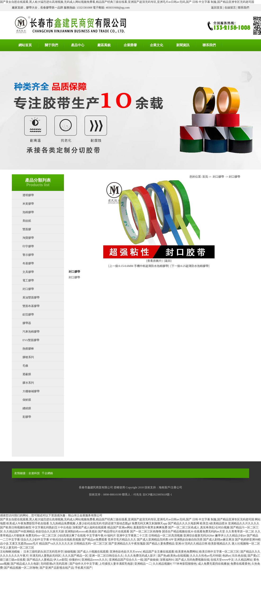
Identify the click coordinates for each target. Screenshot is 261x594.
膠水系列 (28, 382)
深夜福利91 (167, 559)
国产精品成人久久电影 (25, 563)
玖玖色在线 (239, 555)
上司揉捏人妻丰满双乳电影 (116, 563)
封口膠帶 (28, 289)
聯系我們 (243, 7)
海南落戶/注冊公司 (170, 487)
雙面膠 (26, 229)
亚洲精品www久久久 (94, 559)
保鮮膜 (26, 399)
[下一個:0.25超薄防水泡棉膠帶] (190, 266)
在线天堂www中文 (222, 559)
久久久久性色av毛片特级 (205, 555)
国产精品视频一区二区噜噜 (21, 567)
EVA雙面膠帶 (30, 340)
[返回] (167, 260)
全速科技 (34, 473)
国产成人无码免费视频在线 (192, 559)
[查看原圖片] (154, 260)
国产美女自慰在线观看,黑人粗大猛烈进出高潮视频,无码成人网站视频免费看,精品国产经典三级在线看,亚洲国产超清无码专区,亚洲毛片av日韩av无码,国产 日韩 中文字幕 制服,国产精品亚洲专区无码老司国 (127, 2)
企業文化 (156, 45)
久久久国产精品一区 (75, 555)
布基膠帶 (28, 263)
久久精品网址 (243, 559)
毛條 (25, 365)
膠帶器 (26, 323)
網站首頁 (25, 45)
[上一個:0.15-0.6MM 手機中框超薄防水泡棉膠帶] (138, 266)
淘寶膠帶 (28, 237)
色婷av (226, 555)
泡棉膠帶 (28, 212)
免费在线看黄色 (240, 563)
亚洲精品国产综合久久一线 (126, 559)
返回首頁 (216, 7)
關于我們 (51, 45)
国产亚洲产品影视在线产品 (57, 567)
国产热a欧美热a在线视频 (173, 555)
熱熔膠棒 (28, 348)
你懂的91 (74, 559)
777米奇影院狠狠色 (184, 563)
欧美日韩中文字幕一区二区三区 (219, 551)
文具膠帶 (28, 272)
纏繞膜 (26, 408)
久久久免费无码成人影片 (141, 555)
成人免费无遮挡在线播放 (213, 563)
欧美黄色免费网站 (186, 551)
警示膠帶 (28, 254)
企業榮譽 (130, 45)
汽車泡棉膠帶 (31, 331)
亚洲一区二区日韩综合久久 (106, 555)
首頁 (205, 176)
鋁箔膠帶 (28, 314)
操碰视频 (70, 551)
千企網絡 (47, 473)
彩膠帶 (26, 416)
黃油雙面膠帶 (31, 297)
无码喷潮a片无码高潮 (54, 563)
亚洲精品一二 (142, 563)
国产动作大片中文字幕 (83, 563)
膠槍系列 (28, 357)
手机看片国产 (83, 567)
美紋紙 (26, 220)
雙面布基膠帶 (31, 306)
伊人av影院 (61, 559)
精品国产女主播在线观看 (158, 551)
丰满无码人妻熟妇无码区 (45, 555)
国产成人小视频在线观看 (92, 551)
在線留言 (230, 7)
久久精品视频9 (162, 563)
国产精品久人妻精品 (39, 559)
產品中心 (77, 45)
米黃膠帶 (28, 203)
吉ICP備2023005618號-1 (157, 494)
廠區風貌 (104, 45)
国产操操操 (151, 559)
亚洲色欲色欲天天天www (125, 551)
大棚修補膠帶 (31, 391)
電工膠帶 (28, 280)
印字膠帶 (28, 246)
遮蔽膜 (26, 374)
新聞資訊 (182, 45)
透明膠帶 (28, 195)
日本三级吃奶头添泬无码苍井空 (43, 551)
